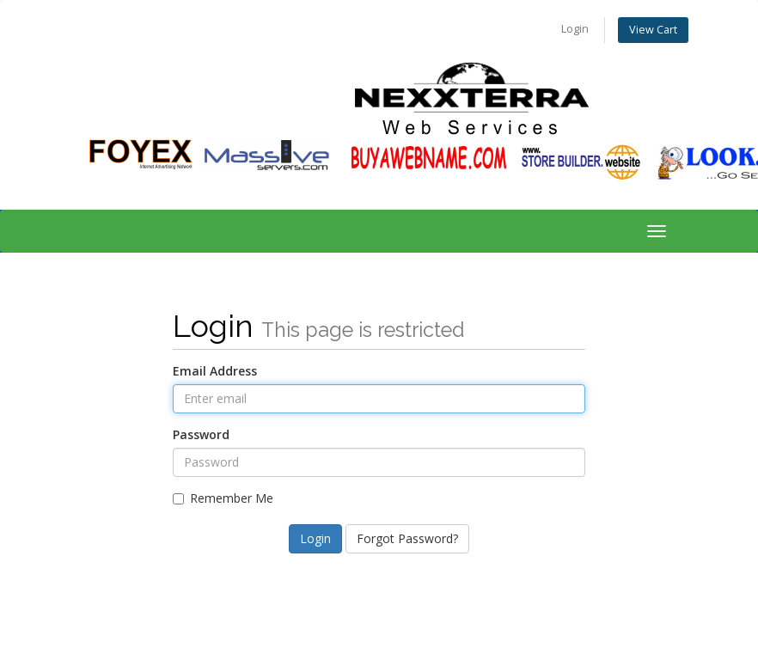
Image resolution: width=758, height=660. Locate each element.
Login (575, 28)
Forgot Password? (407, 538)
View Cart (653, 29)
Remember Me (223, 498)
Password (201, 434)
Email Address (215, 371)
